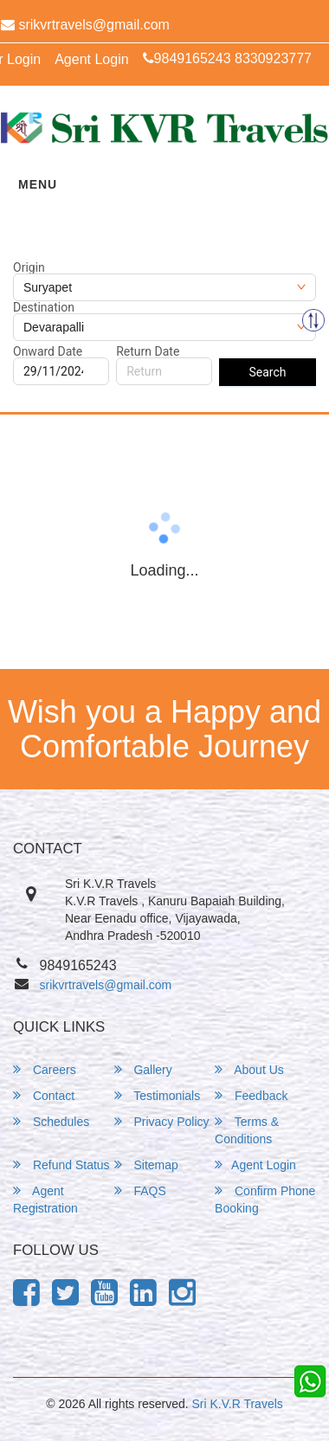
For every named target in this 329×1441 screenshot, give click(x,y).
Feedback (251, 1095)
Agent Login (91, 59)
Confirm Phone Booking (265, 1199)
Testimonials (157, 1095)
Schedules (51, 1121)
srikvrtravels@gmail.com (106, 985)
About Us (249, 1069)
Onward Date (47, 351)
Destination (43, 307)
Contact (43, 1095)
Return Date (147, 351)
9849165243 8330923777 (227, 58)
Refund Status (61, 1164)
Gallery (143, 1069)
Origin (29, 267)
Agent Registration (45, 1199)
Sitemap (146, 1164)
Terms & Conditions (247, 1130)
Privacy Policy (162, 1121)
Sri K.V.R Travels (237, 1404)
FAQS (140, 1190)
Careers (44, 1069)
